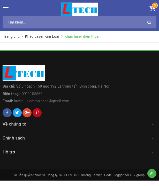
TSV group (137, 175)
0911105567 (32, 94)
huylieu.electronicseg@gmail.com (41, 101)
